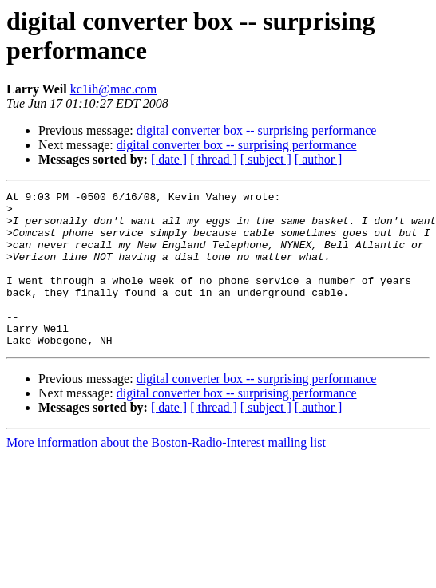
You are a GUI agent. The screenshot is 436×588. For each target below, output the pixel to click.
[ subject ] (265, 159)
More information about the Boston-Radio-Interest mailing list (166, 473)
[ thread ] (213, 159)
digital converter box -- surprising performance (257, 130)
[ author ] (319, 159)
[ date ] (169, 159)
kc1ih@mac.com (113, 89)
